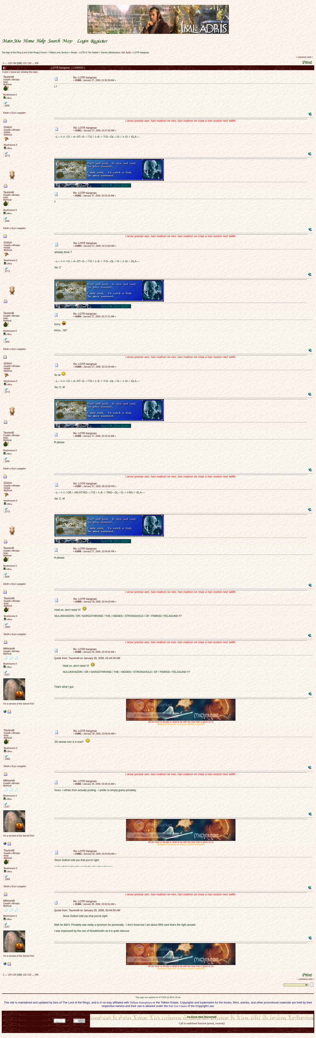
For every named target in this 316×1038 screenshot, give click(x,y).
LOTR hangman (141, 52)
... (6, 63)
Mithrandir (9, 648)
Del (123, 52)
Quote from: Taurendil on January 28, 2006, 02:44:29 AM (87, 658)
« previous (301, 57)
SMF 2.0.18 (183, 1012)
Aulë (128, 52)
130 (14, 63)
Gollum (8, 127)
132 (25, 63)
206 (37, 63)
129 (10, 63)
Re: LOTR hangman (85, 77)
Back (201, 1029)
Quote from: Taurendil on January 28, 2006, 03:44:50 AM (87, 910)
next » (310, 57)
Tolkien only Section (58, 52)
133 (29, 63)
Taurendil (8, 76)
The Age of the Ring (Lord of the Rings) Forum (24, 52)
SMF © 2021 (199, 1012)
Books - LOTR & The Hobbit (84, 52)
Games (104, 52)
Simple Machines (217, 1012)
